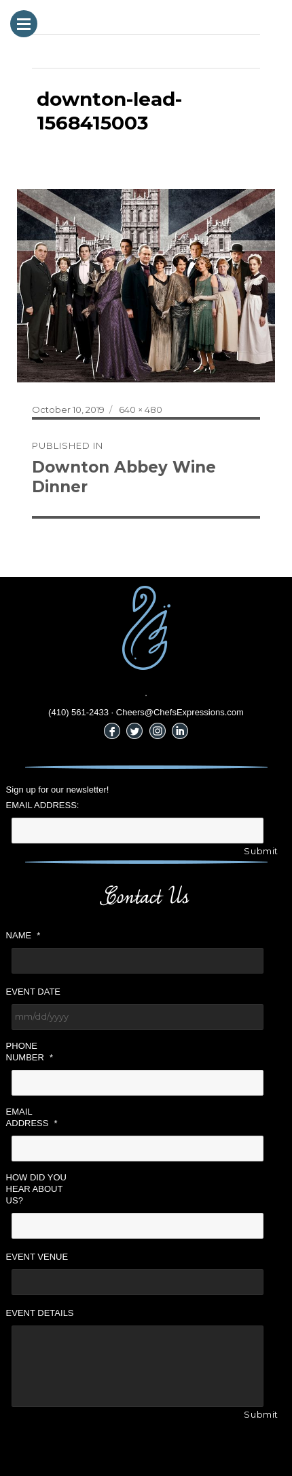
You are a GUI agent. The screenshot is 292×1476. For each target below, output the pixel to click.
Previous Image (66, 50)
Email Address (32, 1117)
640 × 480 (140, 409)
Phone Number (29, 1051)
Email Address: (42, 805)
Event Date (33, 991)
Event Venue (37, 1257)
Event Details (40, 1313)
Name (23, 935)
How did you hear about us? (36, 1188)
